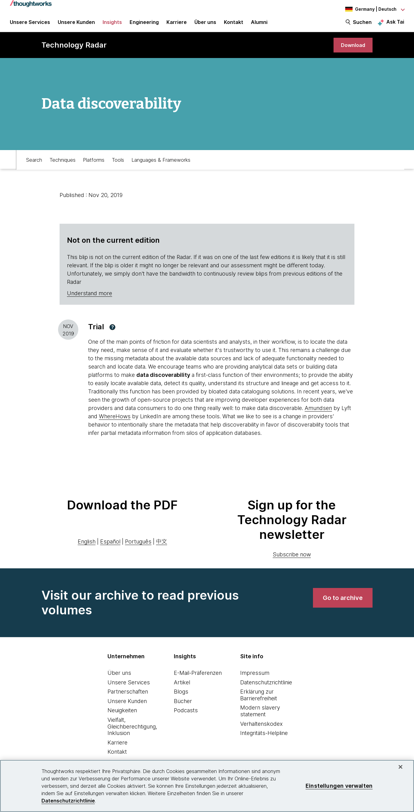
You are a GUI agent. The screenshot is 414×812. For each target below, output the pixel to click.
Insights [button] (112, 25)
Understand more (89, 299)
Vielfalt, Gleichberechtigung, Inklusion (132, 732)
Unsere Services (128, 687)
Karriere (117, 747)
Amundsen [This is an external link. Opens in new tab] (318, 413)
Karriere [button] (176, 25)
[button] (112, 332)
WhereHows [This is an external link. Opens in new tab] (115, 422)
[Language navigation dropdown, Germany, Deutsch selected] (370, 9)
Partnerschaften (127, 697)
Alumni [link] (259, 25)
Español (110, 547)
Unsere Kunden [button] (76, 25)
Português (138, 547)
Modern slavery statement (260, 716)
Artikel (182, 687)
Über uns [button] (205, 25)
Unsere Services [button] (30, 25)
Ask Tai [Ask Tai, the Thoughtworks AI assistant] (395, 25)
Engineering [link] (144, 25)
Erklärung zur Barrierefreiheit (258, 700)
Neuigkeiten (122, 716)
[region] (207, 786)
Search (34, 164)
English (87, 547)
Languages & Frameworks (160, 164)
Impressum (254, 678)
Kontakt (117, 757)
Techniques (62, 164)
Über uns (119, 678)
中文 (161, 547)
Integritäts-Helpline (264, 738)
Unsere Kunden (127, 706)
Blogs (181, 697)
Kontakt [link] (233, 25)
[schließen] (400, 767)
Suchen (362, 25)
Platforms (93, 164)
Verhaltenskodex (261, 729)
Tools (118, 164)
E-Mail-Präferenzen (198, 678)
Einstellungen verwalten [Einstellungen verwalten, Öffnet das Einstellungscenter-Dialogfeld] (339, 786)
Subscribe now (292, 560)
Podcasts (186, 716)
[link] (352, 50)
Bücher (183, 706)
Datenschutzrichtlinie (266, 687)
